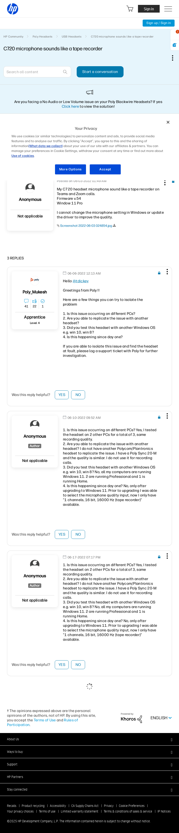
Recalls (11, 806)
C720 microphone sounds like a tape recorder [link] (122, 36)
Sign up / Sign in (158, 23)
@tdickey (81, 281)
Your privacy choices (20, 811)
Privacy (109, 806)
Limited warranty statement (79, 811)
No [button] (78, 394)
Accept (105, 169)
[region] (89, 148)
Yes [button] (62, 394)
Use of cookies (22, 156)
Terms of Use (45, 720)
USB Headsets (72, 36)
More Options (70, 169)
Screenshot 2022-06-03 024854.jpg (86, 226)
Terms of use (47, 811)
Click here (70, 106)
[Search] (37, 71)
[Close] (168, 122)
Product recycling (33, 806)
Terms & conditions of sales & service (128, 811)
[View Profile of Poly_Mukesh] (35, 292)
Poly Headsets (42, 36)
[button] (164, 182)
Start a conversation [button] (100, 71)
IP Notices (164, 811)
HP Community (13, 36)
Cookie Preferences (132, 806)
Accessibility (58, 806)
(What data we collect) (45, 146)
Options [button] (175, 57)
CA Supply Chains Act (85, 806)
